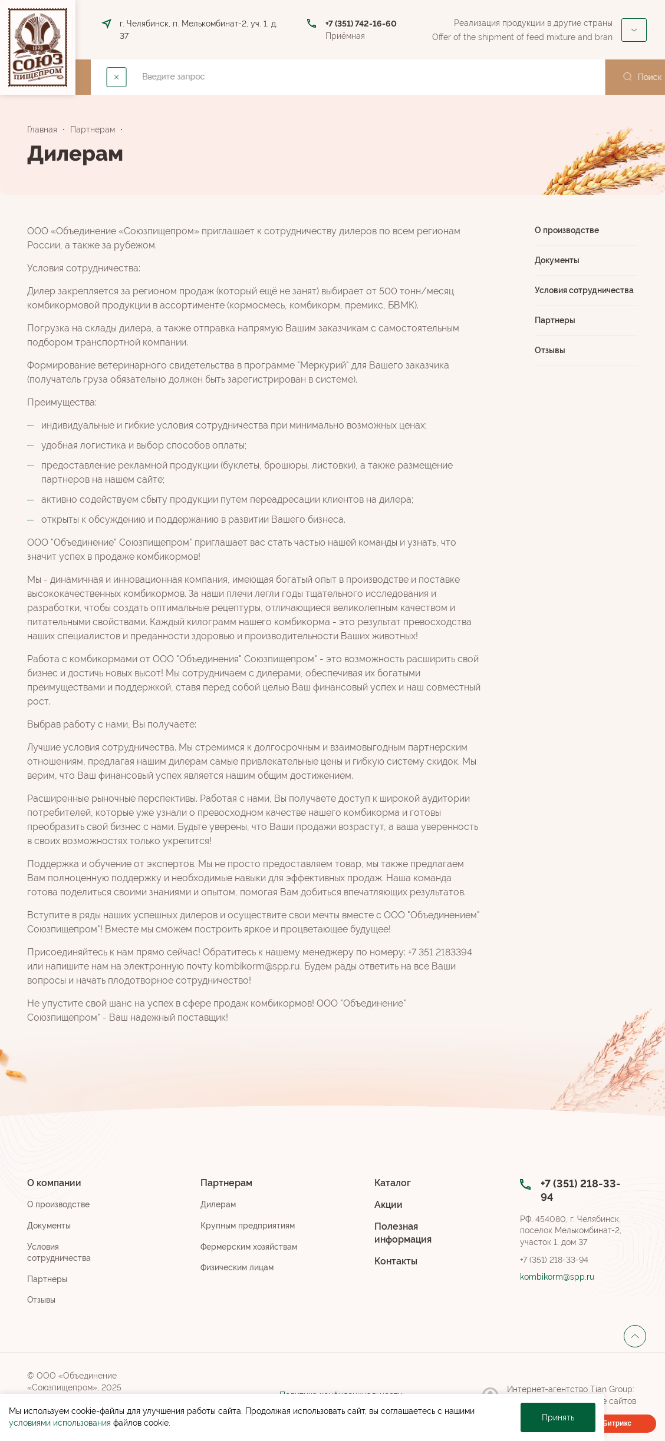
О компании (156, 76)
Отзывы (550, 350)
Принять (558, 1417)
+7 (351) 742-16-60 (361, 23)
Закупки (555, 76)
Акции (370, 76)
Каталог (314, 76)
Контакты (430, 76)
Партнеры (555, 320)
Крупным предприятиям (247, 1225)
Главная (42, 129)
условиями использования (60, 1422)
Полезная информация (403, 1233)
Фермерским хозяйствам (248, 1246)
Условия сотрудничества (584, 290)
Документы (557, 260)
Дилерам (218, 1204)
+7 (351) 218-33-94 (554, 1259)
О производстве (567, 230)
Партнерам (238, 76)
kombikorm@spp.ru (557, 1276)
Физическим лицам (237, 1267)
